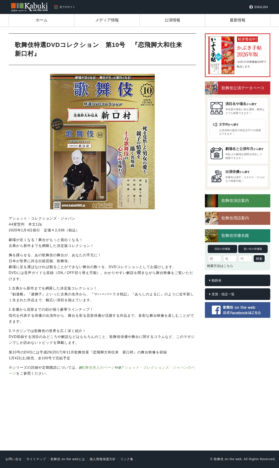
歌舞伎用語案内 (235, 218)
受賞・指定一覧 (223, 294)
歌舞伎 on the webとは (68, 459)
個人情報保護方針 (103, 459)
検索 (259, 258)
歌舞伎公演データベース (243, 88)
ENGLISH (261, 7)
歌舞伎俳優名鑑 (235, 235)
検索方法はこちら (220, 266)
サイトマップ (36, 459)
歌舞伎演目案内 (235, 200)
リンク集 (126, 459)
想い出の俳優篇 (253, 248)
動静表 (216, 280)
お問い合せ (13, 459)
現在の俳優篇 (222, 248)
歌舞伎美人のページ (98, 367)
